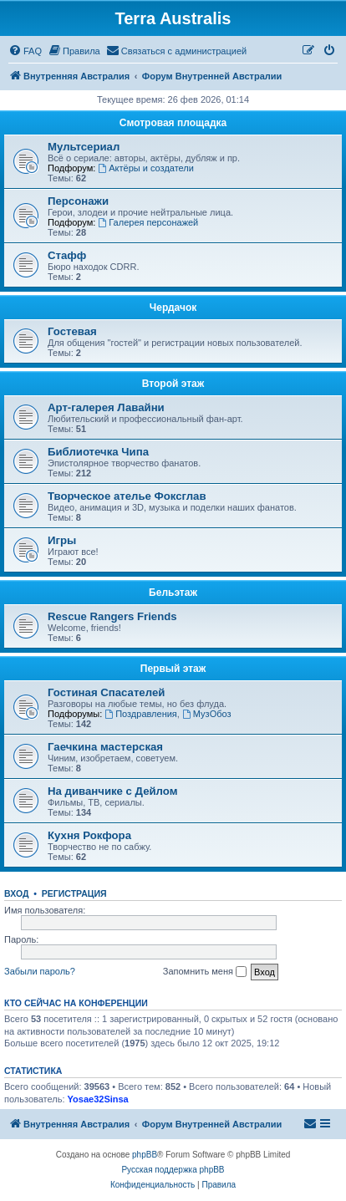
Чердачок (173, 307)
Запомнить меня (205, 972)
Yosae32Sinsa (98, 1099)
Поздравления (140, 714)
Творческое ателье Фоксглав (127, 496)
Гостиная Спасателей (106, 692)
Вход (16, 893)
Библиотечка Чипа (98, 451)
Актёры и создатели (146, 168)
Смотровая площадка (173, 123)
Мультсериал (84, 146)
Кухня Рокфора (89, 835)
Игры (62, 540)
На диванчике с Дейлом (112, 791)
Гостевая (72, 331)
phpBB (144, 1154)
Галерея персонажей (148, 222)
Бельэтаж (173, 592)
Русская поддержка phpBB (172, 1169)
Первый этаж (173, 668)
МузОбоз (207, 714)
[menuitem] (25, 51)
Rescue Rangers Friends (112, 616)
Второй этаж (173, 383)
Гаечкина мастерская (105, 746)
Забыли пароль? (39, 971)
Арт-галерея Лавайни (106, 407)
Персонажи (78, 201)
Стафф (67, 255)
